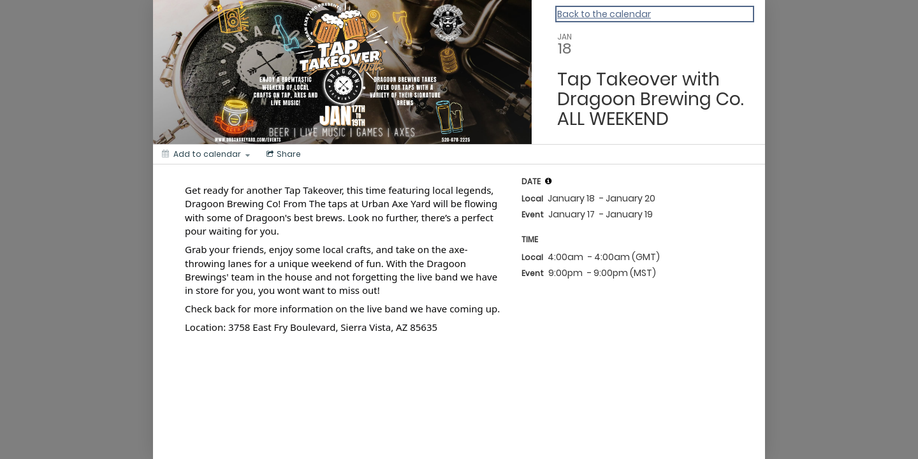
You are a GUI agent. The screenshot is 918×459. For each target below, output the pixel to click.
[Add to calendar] (206, 154)
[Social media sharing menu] (282, 154)
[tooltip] (548, 181)
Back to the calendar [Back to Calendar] (604, 14)
